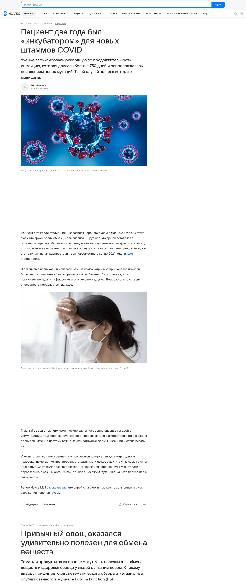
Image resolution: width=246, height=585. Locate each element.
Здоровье (68, 525)
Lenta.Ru (54, 525)
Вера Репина (38, 85)
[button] (84, 130)
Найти (218, 5)
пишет (128, 253)
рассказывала (57, 487)
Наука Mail (60, 23)
